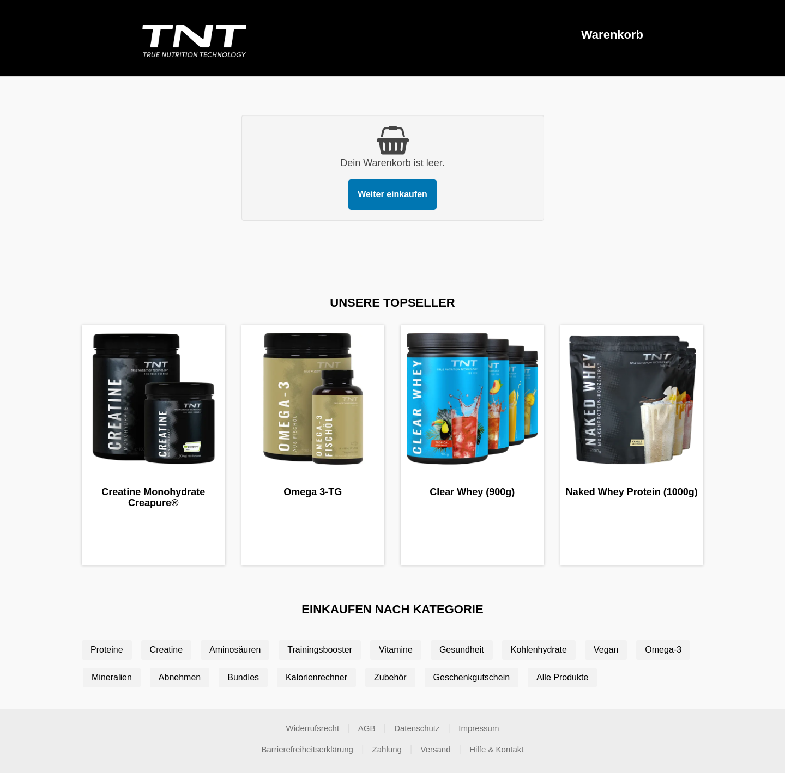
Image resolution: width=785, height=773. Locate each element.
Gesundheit (461, 649)
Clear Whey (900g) (472, 491)
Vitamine (396, 649)
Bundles (243, 677)
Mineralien (112, 677)
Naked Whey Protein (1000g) (632, 491)
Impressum (478, 728)
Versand (436, 749)
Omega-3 (663, 649)
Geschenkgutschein (471, 677)
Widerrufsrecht (313, 728)
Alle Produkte (562, 677)
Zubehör (390, 677)
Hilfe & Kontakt (496, 749)
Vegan (606, 649)
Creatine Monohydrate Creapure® (153, 497)
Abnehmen (180, 677)
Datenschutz (416, 728)
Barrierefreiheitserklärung (307, 749)
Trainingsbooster (319, 649)
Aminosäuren (235, 649)
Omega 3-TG (312, 491)
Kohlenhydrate (539, 649)
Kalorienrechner (316, 677)
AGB (367, 728)
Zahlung (387, 749)
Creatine (166, 649)
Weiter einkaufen (392, 194)
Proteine (106, 649)
